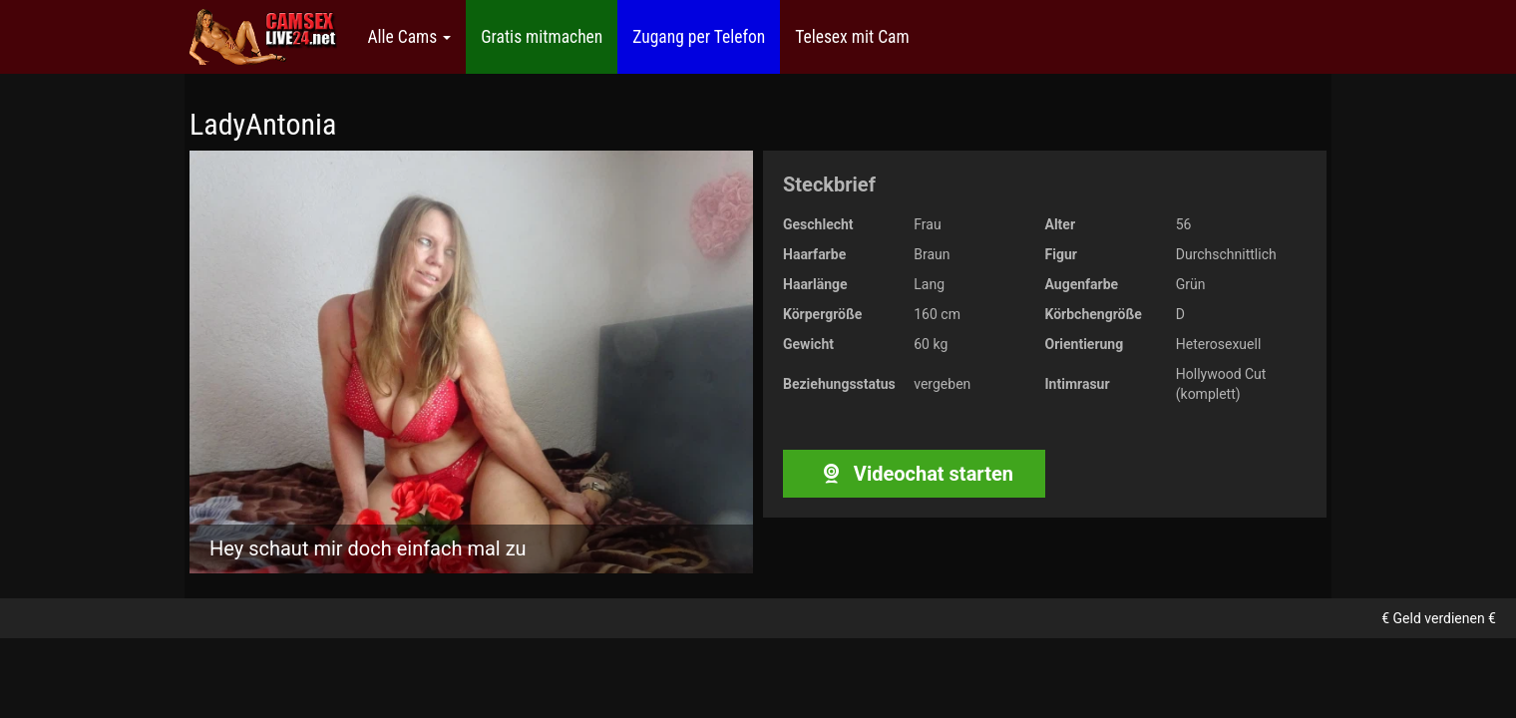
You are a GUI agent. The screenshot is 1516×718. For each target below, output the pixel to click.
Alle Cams (409, 37)
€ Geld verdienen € (1438, 618)
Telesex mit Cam (852, 37)
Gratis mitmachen (541, 37)
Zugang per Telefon (698, 37)
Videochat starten (914, 474)
